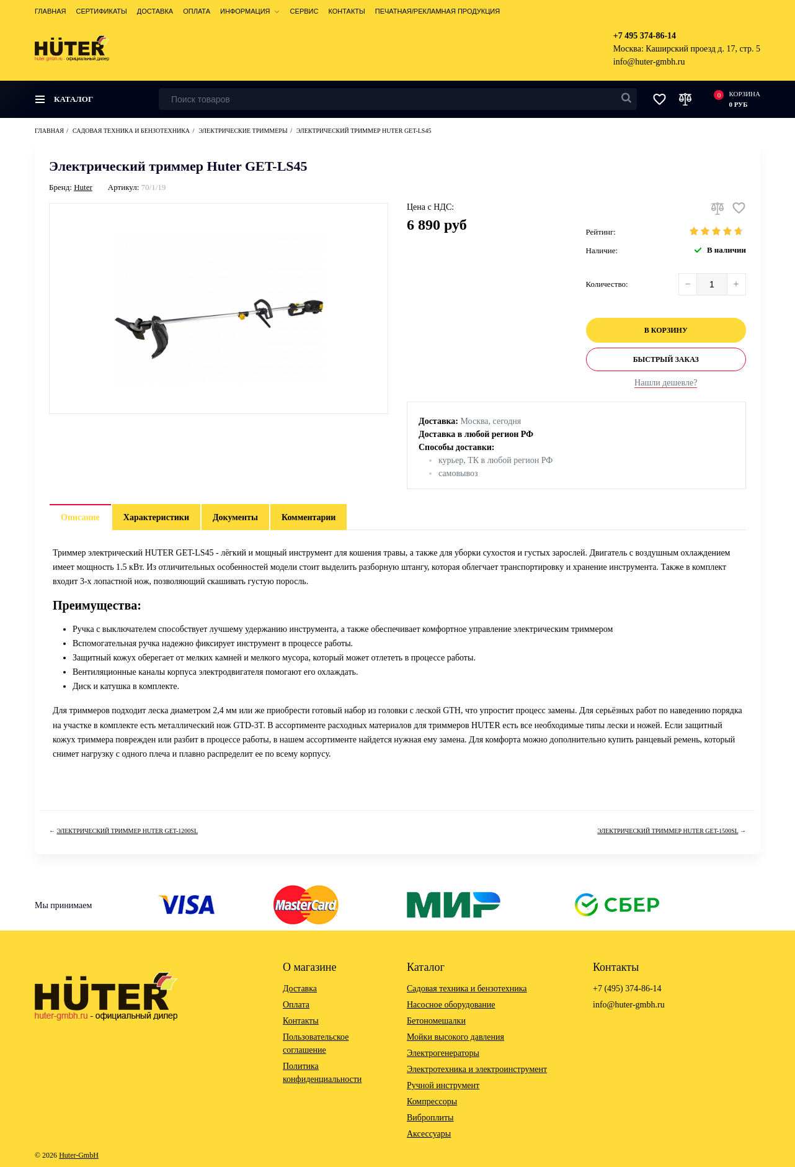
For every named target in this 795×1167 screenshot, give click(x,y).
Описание (80, 517)
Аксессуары (429, 1133)
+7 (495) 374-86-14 (627, 988)
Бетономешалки (436, 1020)
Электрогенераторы (443, 1053)
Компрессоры (432, 1101)
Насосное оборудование (451, 1004)
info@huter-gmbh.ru (649, 61)
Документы (235, 517)
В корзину (666, 330)
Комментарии (309, 517)
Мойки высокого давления (455, 1037)
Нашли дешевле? (665, 382)
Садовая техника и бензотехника (467, 988)
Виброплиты (430, 1117)
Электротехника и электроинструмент (477, 1069)
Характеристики (156, 517)
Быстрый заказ (666, 359)
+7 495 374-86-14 (644, 35)
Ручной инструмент (443, 1085)
